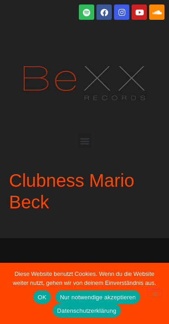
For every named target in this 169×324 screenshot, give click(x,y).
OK (42, 297)
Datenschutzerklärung (86, 310)
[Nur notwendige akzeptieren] (154, 293)
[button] (84, 140)
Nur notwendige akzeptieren (98, 297)
